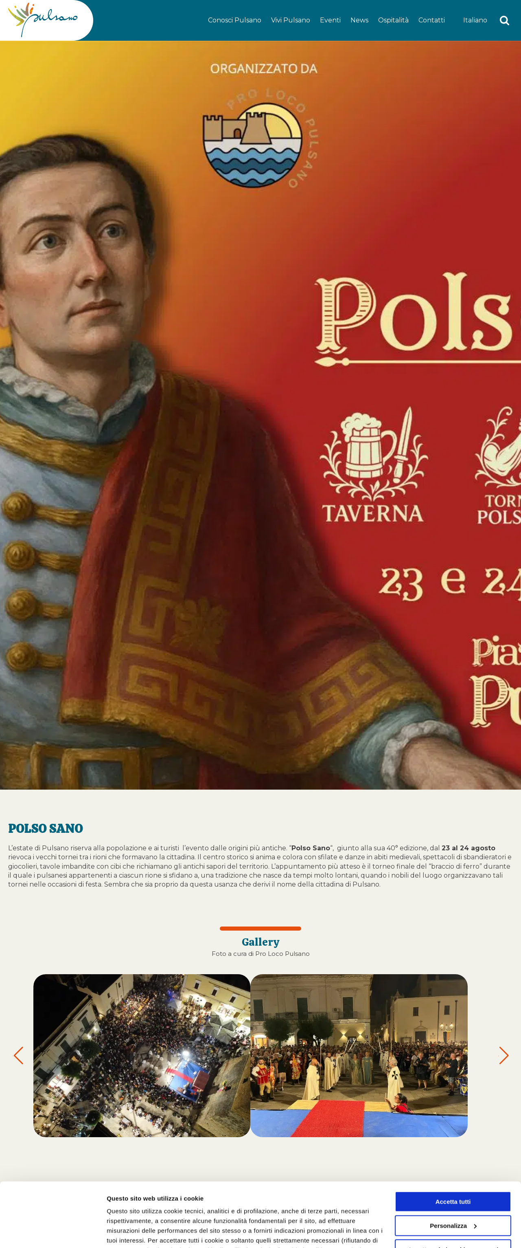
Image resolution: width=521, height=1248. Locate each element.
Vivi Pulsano (290, 20)
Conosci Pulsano (234, 20)
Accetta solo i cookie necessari (453, 1189)
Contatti (431, 20)
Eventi (330, 20)
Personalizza (125, 1231)
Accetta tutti (453, 1141)
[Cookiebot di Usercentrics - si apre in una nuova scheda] (52, 1232)
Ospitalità (393, 20)
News (359, 20)
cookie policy (361, 1209)
